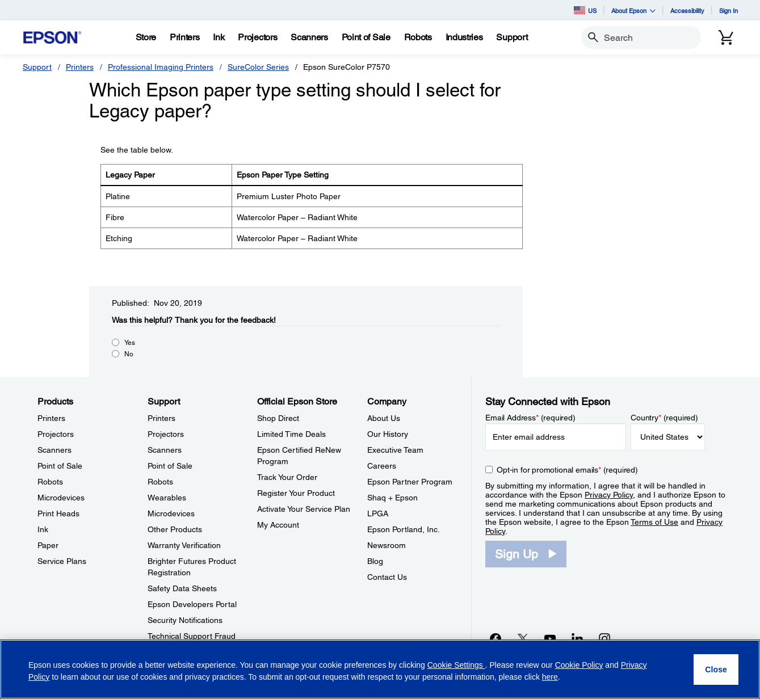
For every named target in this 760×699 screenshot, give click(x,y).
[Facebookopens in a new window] (495, 638)
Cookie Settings (456, 664)
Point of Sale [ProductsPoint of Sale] (59, 465)
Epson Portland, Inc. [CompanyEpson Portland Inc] (403, 529)
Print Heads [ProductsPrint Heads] (58, 513)
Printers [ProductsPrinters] (51, 418)
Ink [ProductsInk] (42, 529)
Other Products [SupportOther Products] (175, 529)
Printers (80, 66)
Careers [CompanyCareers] (381, 465)
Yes (129, 343)
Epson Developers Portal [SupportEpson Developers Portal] (192, 604)
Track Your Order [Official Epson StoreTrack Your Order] (287, 477)
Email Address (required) (530, 417)
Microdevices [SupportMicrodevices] (171, 513)
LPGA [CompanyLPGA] (377, 513)
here (550, 676)
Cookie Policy (579, 664)
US (585, 10)
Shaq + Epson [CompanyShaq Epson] (392, 497)
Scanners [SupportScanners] (165, 449)
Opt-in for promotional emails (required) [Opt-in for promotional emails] (567, 469)
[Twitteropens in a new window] (523, 638)
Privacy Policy (609, 494)
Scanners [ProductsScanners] (54, 449)
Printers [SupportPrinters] (161, 418)
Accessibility (687, 10)
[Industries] (464, 37)
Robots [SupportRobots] (160, 481)
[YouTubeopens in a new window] (550, 638)
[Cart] (726, 37)
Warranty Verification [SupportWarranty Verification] (184, 545)
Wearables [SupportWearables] (167, 497)
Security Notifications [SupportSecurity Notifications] (185, 620)
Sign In (728, 10)
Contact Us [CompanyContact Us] (387, 577)
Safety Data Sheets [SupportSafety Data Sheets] (182, 588)
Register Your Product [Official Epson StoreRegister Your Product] (296, 493)
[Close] (716, 669)
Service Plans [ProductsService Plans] (61, 561)
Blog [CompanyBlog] (375, 561)
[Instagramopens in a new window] (604, 638)
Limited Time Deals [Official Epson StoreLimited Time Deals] (291, 434)
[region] (380, 669)
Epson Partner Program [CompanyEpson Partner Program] (409, 481)
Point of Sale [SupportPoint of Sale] (170, 465)
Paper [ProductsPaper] (47, 545)
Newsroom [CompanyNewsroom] (386, 545)
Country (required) (664, 417)
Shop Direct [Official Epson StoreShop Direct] (278, 418)
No (128, 354)
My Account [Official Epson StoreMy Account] (278, 524)
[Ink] (218, 37)
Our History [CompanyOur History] (387, 434)
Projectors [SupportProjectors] (166, 434)
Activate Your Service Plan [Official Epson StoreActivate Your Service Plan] (303, 508)
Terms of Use (654, 522)
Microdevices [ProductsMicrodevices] (61, 497)
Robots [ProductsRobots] (50, 481)
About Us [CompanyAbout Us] (383, 418)
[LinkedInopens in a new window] (577, 638)
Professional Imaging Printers (160, 66)
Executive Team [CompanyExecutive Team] (395, 449)
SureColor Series (258, 66)
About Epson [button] (633, 10)
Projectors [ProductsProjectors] (55, 434)
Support (37, 66)
